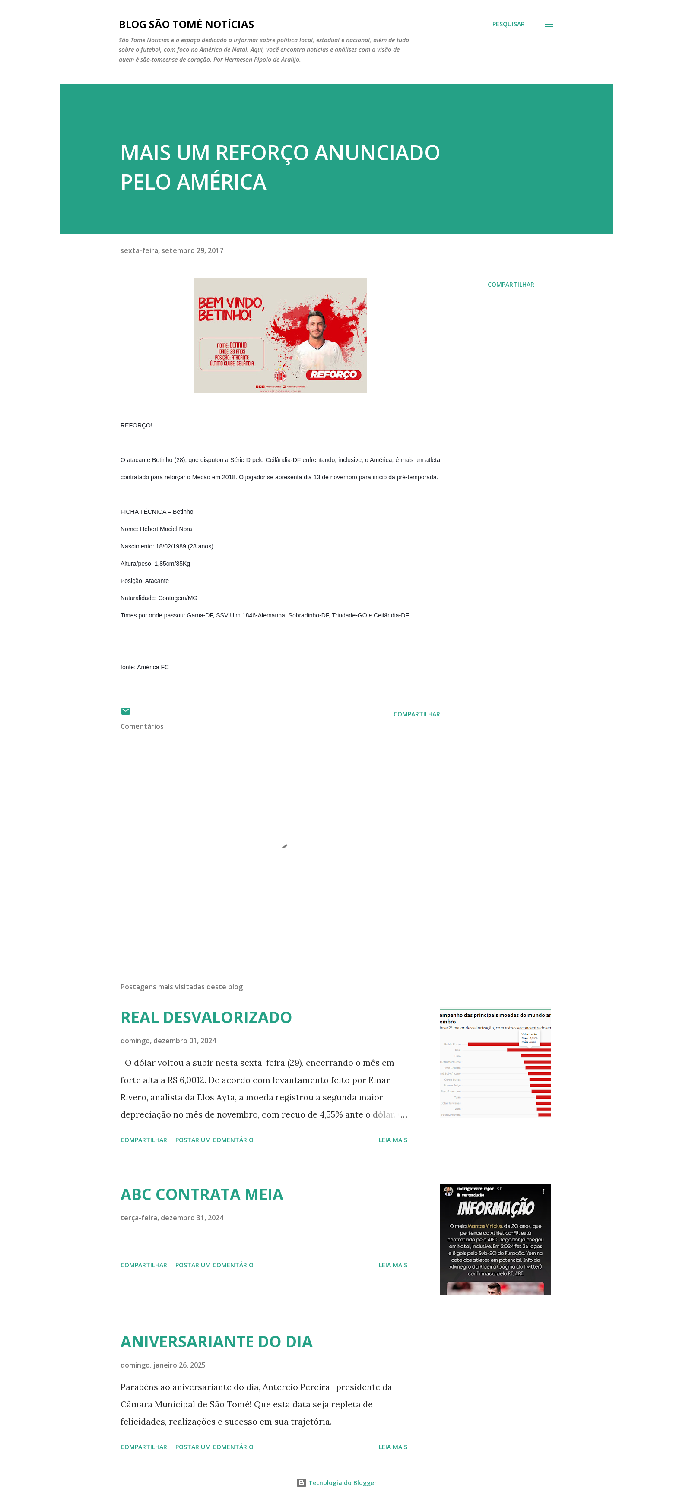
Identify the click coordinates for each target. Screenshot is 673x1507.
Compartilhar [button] (511, 284)
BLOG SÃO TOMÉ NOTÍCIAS (186, 24)
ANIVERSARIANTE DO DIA (217, 1341)
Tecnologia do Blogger (336, 1483)
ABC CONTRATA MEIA (202, 1194)
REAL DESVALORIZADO (206, 1017)
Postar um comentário (214, 1140)
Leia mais (393, 1140)
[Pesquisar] (508, 24)
